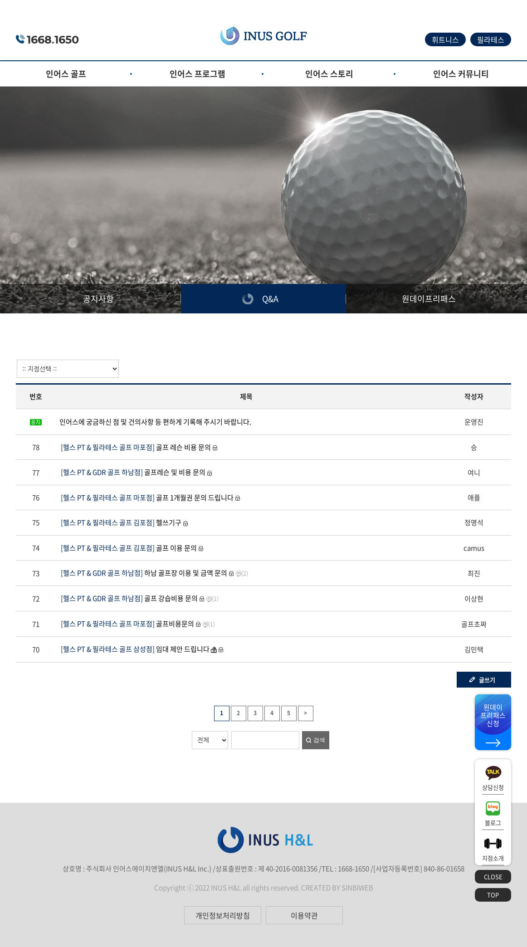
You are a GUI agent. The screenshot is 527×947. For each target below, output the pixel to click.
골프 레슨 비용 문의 (135, 447)
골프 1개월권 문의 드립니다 (146, 498)
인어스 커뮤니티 (461, 74)
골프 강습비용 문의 (128, 598)
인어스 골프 (66, 74)
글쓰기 (487, 679)
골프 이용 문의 (128, 548)
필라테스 (490, 39)
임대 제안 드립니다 (134, 649)
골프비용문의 (126, 624)
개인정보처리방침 (222, 915)
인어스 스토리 (329, 74)
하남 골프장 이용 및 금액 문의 (143, 573)
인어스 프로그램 (197, 74)
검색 (319, 740)
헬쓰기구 (120, 522)
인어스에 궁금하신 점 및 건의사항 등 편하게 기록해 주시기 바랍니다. (155, 422)
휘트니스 (445, 39)
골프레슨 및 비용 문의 (132, 472)
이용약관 (304, 915)
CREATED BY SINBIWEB (337, 888)
